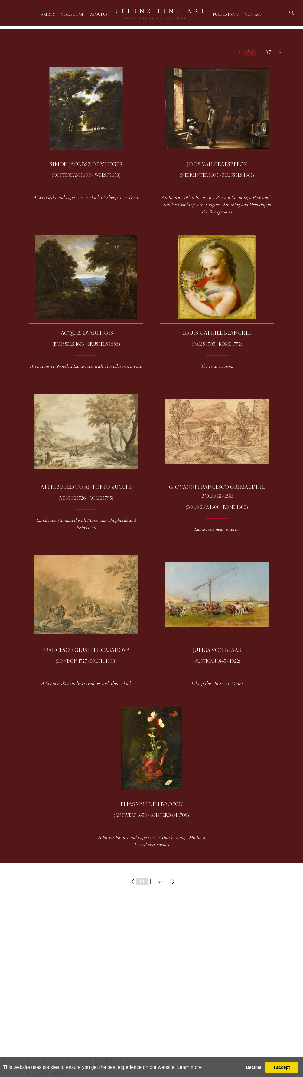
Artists (48, 15)
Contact (253, 15)
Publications (226, 15)
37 (268, 52)
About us (98, 15)
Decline (253, 1067)
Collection (72, 15)
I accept (282, 1067)
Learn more (189, 1067)
